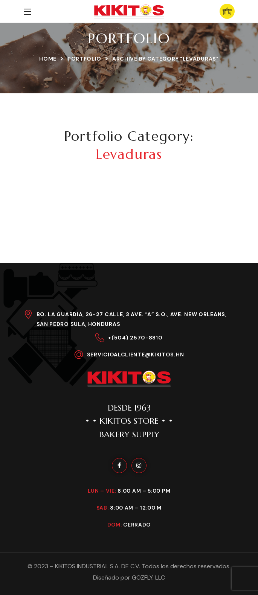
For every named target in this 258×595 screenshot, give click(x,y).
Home (47, 58)
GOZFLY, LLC (148, 577)
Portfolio (84, 58)
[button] (227, 11)
